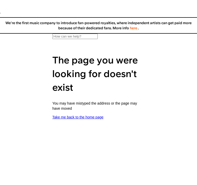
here (134, 28)
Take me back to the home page (77, 117)
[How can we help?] (75, 36)
